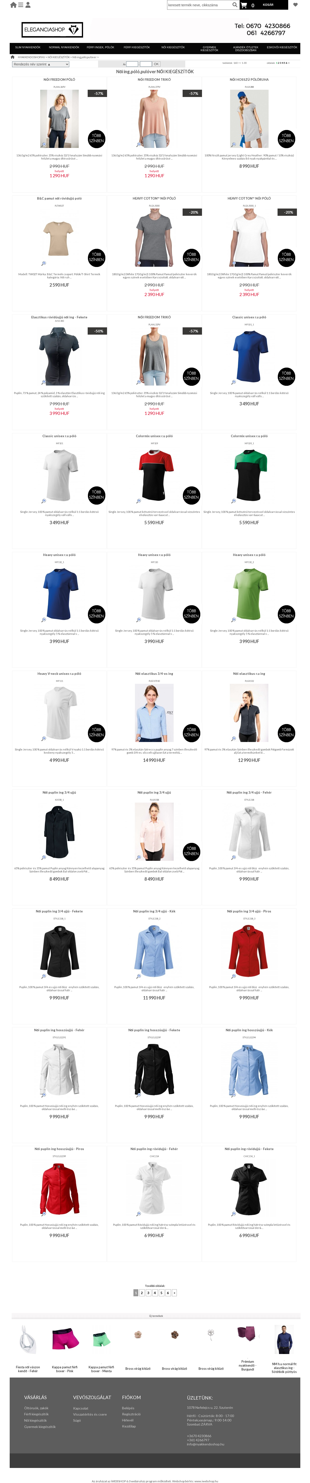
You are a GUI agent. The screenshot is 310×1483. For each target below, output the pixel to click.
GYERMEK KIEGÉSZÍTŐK (209, 49)
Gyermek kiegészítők (40, 1427)
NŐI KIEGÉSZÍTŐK (173, 47)
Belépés (128, 1408)
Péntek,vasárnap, (200, 1420)
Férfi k (28, 1414)
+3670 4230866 (199, 1436)
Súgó (77, 1420)
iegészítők (41, 1414)
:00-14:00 (224, 1420)
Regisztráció (131, 1414)
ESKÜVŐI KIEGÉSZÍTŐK (282, 47)
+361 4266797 (198, 1440)
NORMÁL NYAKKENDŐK (64, 47)
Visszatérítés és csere (90, 1414)
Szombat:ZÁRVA (199, 1424)
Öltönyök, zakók (36, 1408)
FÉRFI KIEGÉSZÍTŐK (137, 47)
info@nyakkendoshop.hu (205, 1444)
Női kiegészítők (35, 1420)
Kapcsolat (80, 1408)
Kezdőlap (129, 1426)
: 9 (215, 1420)
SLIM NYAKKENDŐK (27, 47)
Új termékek (156, 1316)
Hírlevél (127, 1420)
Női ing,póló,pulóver (84, 57)
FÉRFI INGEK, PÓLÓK (100, 47)
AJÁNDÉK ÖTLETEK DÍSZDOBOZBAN (245, 49)
